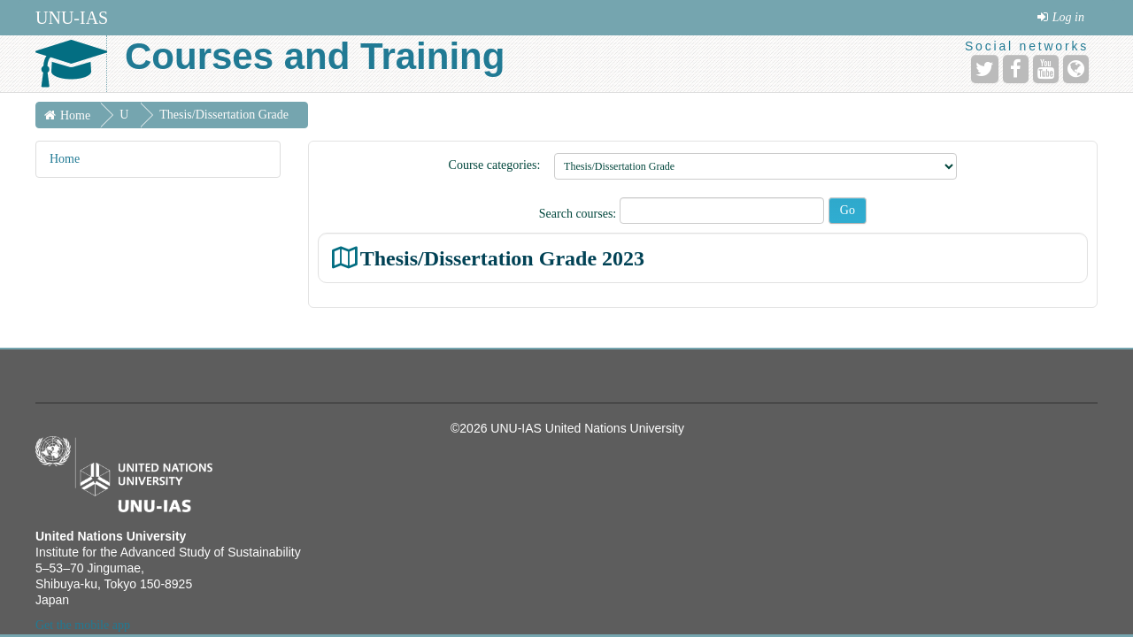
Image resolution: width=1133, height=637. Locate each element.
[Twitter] (984, 69)
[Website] (1076, 69)
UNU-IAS (71, 17)
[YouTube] (1046, 69)
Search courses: (579, 213)
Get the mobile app (82, 625)
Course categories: (495, 165)
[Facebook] (1016, 69)
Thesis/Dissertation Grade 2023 (502, 258)
